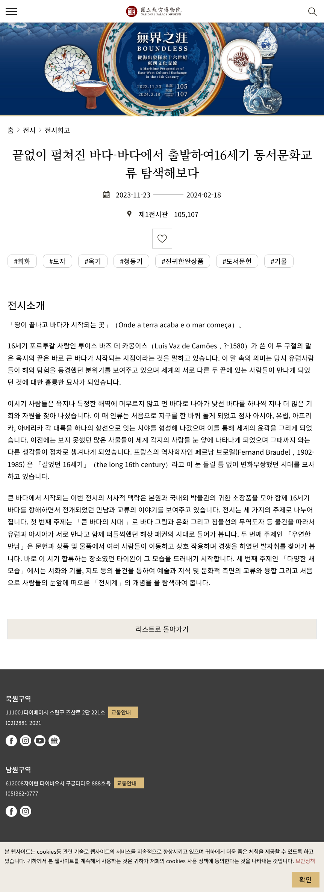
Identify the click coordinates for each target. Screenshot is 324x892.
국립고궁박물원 (153, 11)
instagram (25, 740)
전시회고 (57, 130)
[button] (294, 11)
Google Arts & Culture (54, 740)
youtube (39, 740)
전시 (29, 130)
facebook (11, 740)
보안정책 (305, 861)
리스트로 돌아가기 (162, 629)
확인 (305, 879)
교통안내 (121, 712)
